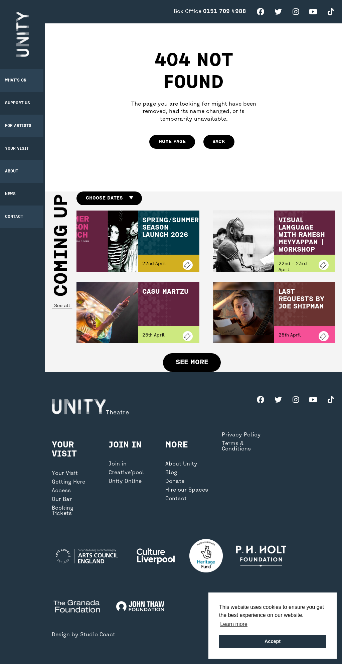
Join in (118, 470)
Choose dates (109, 198)
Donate (174, 488)
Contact (16, 216)
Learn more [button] (233, 624)
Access (61, 497)
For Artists (20, 125)
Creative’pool (126, 479)
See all (62, 305)
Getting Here (68, 488)
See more (192, 362)
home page (172, 142)
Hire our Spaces (186, 496)
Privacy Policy (241, 441)
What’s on (17, 80)
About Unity (181, 470)
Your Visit (18, 148)
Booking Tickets (62, 517)
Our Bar (62, 506)
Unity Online (125, 488)
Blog (171, 479)
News (12, 193)
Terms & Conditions (236, 453)
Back (218, 142)
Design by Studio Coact (83, 635)
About (13, 170)
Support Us (19, 102)
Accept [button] (273, 641)
